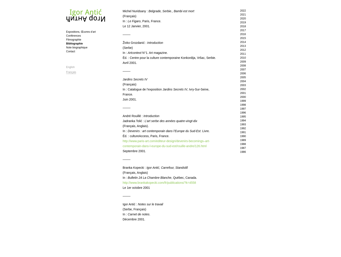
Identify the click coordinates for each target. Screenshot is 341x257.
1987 (243, 148)
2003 (243, 85)
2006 (243, 73)
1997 (243, 108)
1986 (243, 151)
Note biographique (76, 47)
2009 (243, 61)
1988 (243, 144)
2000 (243, 97)
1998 (243, 104)
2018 (243, 26)
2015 (243, 38)
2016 (243, 34)
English (70, 67)
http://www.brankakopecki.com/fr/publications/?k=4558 (159, 182)
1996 (243, 112)
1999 (243, 100)
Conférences (73, 35)
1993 (243, 124)
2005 (243, 77)
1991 (243, 132)
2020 (243, 18)
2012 (243, 49)
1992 (243, 128)
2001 (243, 93)
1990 (243, 136)
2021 (243, 14)
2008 (243, 65)
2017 (243, 30)
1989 (243, 140)
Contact (70, 51)
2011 (243, 53)
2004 (243, 81)
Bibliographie (74, 43)
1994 (243, 120)
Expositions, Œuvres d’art (81, 31)
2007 (243, 69)
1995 (243, 116)
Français (71, 72)
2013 (243, 46)
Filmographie (73, 39)
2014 (243, 42)
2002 (243, 89)
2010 (243, 57)
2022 (243, 10)
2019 (243, 22)
